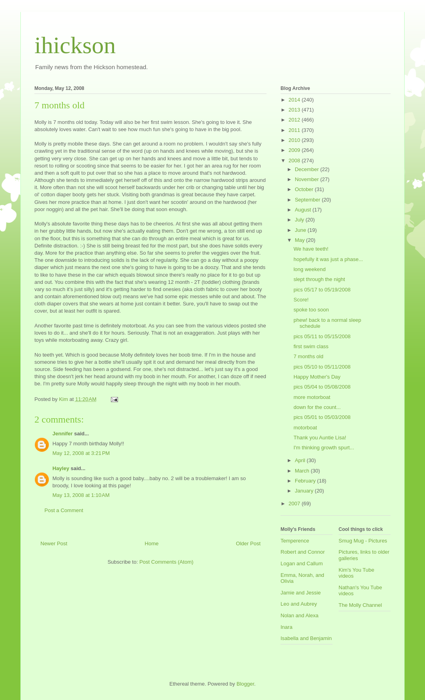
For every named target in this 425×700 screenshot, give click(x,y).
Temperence (295, 541)
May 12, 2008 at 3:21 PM (81, 453)
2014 (295, 100)
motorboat (305, 428)
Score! (301, 300)
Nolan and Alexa (300, 615)
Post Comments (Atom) (166, 562)
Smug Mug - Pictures (363, 541)
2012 (295, 120)
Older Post (248, 543)
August (304, 210)
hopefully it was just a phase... (328, 259)
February (306, 481)
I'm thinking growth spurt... (323, 448)
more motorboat (311, 397)
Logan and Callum (302, 563)
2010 (295, 140)
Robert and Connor (303, 552)
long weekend (309, 269)
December (308, 169)
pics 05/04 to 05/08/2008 (321, 387)
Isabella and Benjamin (306, 638)
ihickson (75, 45)
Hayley (60, 468)
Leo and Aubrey (299, 604)
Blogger (245, 684)
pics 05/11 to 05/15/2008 (321, 336)
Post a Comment (63, 510)
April (301, 460)
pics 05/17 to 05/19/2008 (321, 290)
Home (152, 543)
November (308, 179)
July (300, 220)
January (305, 491)
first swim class (310, 346)
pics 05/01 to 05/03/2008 (321, 417)
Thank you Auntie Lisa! (319, 438)
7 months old (308, 356)
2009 (295, 150)
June (301, 230)
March (303, 471)
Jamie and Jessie (301, 593)
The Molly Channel (360, 605)
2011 (295, 130)
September (308, 200)
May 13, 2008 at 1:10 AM (81, 495)
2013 (295, 110)
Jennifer (62, 434)
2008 (295, 161)
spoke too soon (311, 310)
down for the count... (317, 407)
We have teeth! (310, 249)
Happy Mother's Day (316, 377)
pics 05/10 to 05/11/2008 (321, 367)
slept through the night (319, 279)
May (300, 240)
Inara (287, 627)
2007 (295, 504)
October (305, 189)
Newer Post (53, 543)
